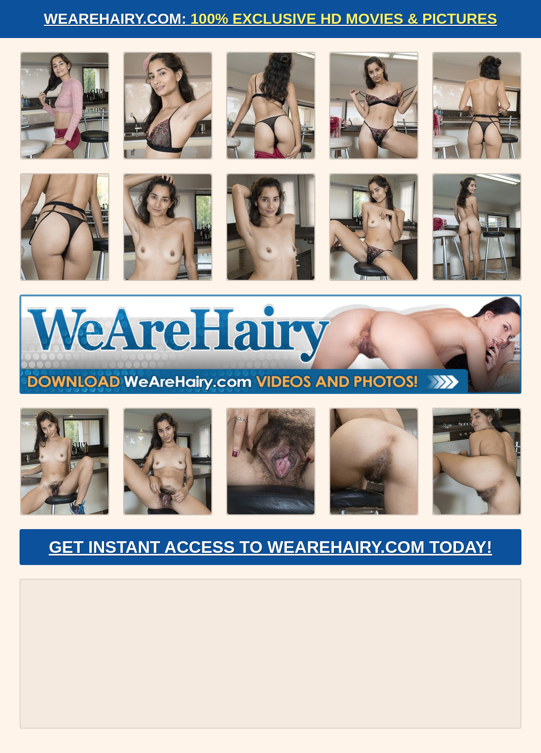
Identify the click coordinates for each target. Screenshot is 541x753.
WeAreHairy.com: (270, 19)
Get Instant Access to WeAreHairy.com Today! (270, 547)
